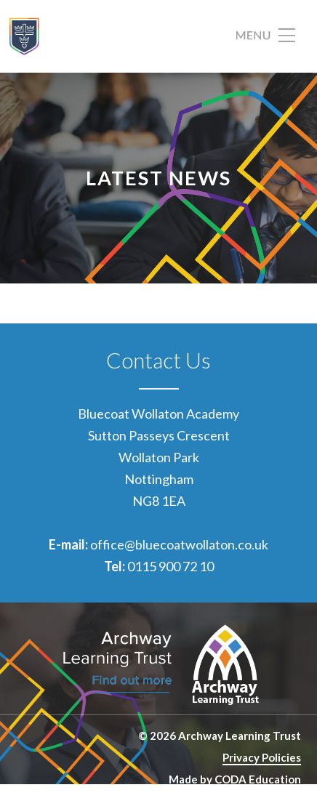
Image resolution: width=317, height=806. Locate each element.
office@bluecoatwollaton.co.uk (179, 544)
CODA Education (257, 779)
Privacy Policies (261, 757)
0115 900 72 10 (170, 566)
